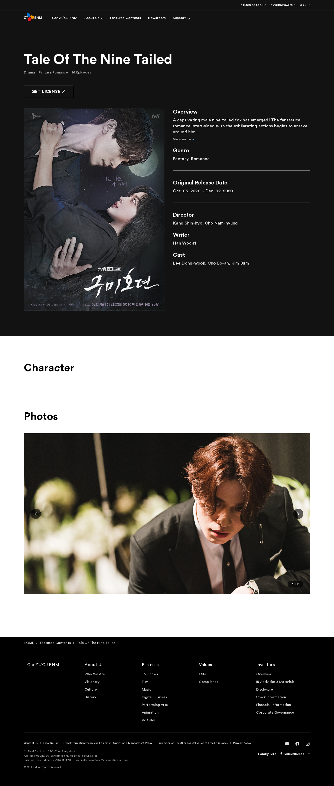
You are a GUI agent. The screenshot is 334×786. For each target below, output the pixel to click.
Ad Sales (149, 720)
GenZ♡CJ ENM (43, 665)
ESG (202, 674)
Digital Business (154, 697)
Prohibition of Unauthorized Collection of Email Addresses (193, 743)
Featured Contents (55, 643)
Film (145, 682)
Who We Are (95, 674)
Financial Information (273, 705)
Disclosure (264, 689)
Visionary (92, 682)
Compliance (208, 682)
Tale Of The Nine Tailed (96, 643)
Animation (150, 712)
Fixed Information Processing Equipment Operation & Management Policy (107, 743)
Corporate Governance (275, 712)
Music (146, 689)
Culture (91, 689)
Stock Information (271, 697)
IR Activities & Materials (275, 682)
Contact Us (31, 743)
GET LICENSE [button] (49, 91)
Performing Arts (155, 705)
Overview (264, 674)
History (90, 697)
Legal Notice (50, 743)
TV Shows (150, 674)
